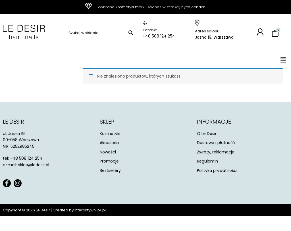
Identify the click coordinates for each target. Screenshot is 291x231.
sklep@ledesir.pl (33, 165)
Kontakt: (150, 30)
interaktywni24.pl (90, 210)
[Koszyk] (275, 34)
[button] (283, 60)
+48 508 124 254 (159, 36)
